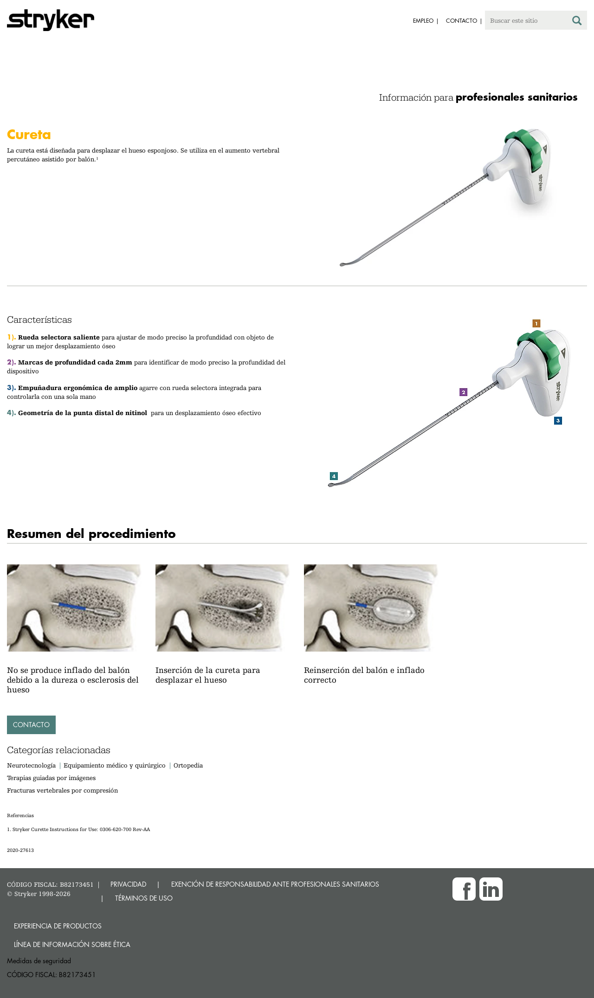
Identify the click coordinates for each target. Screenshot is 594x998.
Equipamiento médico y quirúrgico (116, 765)
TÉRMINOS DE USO (144, 898)
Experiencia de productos (58, 925)
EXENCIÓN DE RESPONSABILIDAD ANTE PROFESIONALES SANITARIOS (275, 884)
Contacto (31, 724)
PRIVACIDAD (128, 884)
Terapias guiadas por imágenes (51, 777)
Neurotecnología (31, 765)
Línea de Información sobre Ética (72, 944)
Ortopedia (188, 765)
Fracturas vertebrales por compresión (62, 790)
